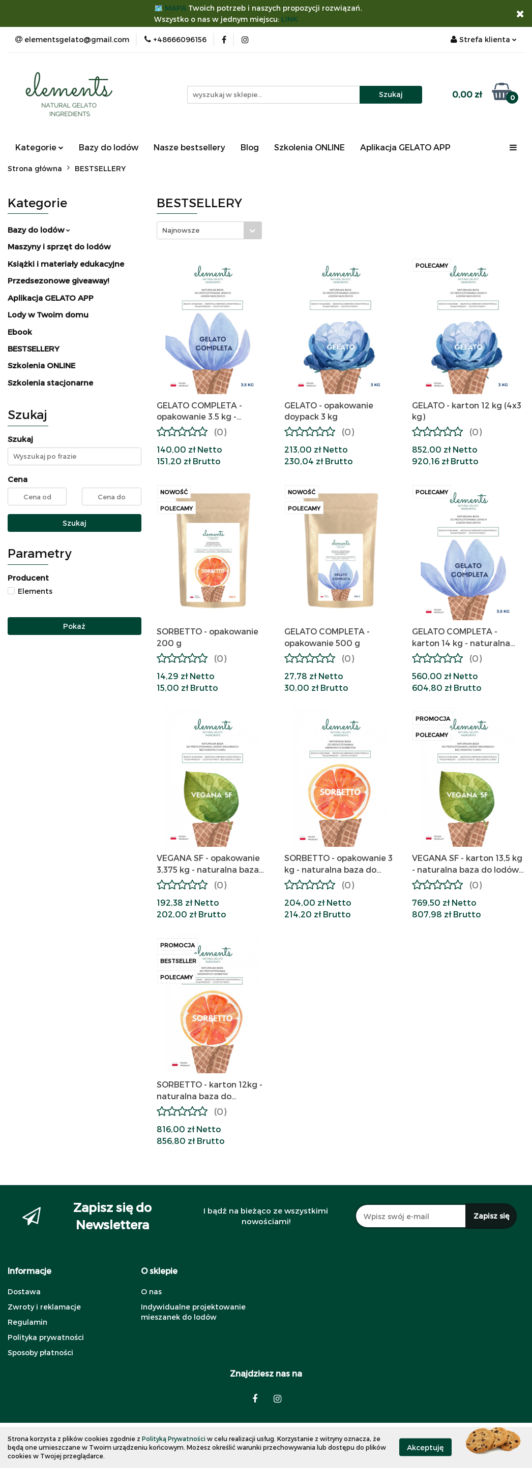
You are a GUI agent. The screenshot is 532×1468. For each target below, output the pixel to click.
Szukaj (74, 523)
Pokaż (74, 626)
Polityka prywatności (46, 1337)
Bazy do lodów (108, 147)
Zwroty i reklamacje (44, 1306)
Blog (250, 147)
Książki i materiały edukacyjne (66, 263)
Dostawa (24, 1291)
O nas (151, 1291)
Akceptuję (425, 1447)
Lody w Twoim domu (48, 314)
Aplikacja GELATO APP (405, 147)
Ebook (20, 331)
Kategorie (39, 147)
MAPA (175, 8)
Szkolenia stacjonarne (50, 382)
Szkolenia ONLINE (309, 147)
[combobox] (209, 230)
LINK (289, 19)
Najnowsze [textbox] (180, 230)
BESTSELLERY (34, 348)
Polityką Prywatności (173, 1438)
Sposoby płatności (40, 1352)
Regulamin (27, 1322)
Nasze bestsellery (189, 147)
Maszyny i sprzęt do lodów (59, 246)
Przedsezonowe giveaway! (58, 280)
